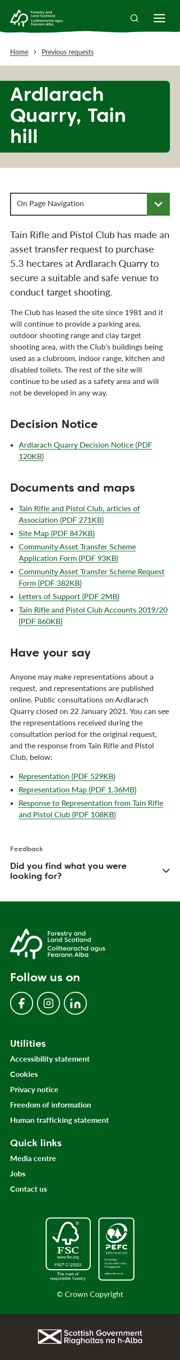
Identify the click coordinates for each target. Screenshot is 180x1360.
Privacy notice (34, 1089)
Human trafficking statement (59, 1119)
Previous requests (68, 52)
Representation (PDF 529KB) (67, 776)
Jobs (17, 1173)
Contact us (28, 1188)
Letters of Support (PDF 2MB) (69, 596)
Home (19, 52)
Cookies (24, 1073)
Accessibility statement (50, 1058)
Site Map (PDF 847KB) (57, 532)
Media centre (33, 1158)
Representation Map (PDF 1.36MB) (77, 789)
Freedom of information (50, 1104)
